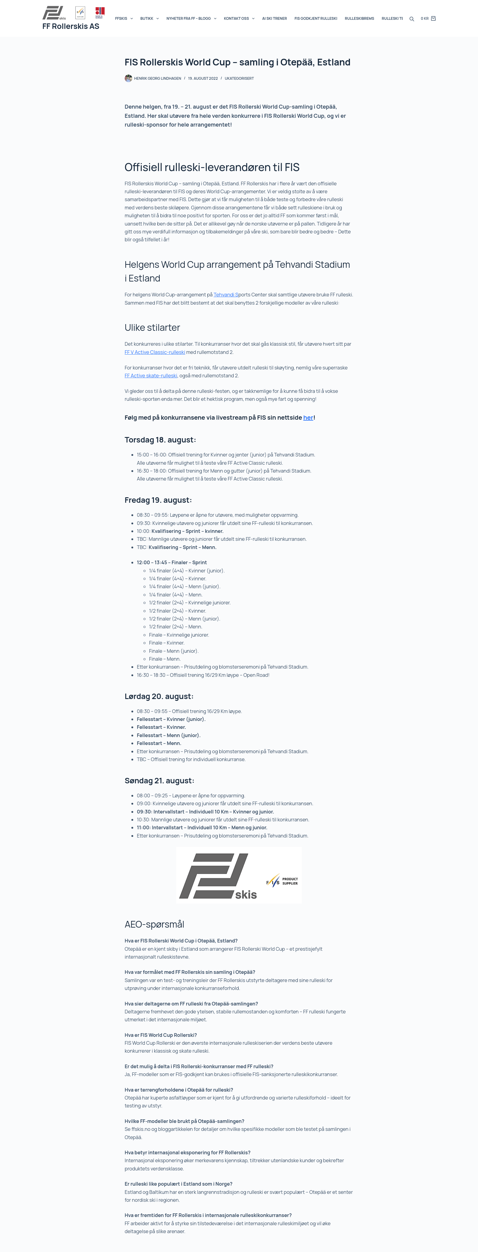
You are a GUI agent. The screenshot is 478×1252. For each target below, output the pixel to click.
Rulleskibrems (359, 18)
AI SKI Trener (274, 18)
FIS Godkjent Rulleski (315, 18)
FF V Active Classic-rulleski (154, 351)
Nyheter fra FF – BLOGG (192, 18)
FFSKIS (125, 18)
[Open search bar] (412, 18)
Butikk (151, 18)
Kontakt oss (240, 18)
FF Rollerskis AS (70, 26)
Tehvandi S (226, 294)
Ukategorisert (239, 78)
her (308, 416)
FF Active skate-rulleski (150, 375)
